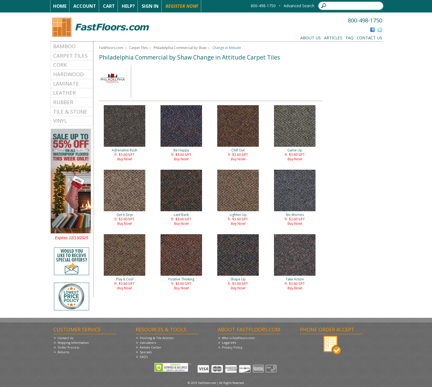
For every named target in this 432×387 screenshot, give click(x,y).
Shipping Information (73, 342)
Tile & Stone (70, 111)
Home (59, 6)
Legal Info (229, 342)
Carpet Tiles (70, 55)
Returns (63, 352)
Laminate (66, 83)
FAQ (349, 37)
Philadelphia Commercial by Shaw (180, 47)
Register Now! (181, 6)
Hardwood (68, 74)
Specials (146, 352)
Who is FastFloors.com (238, 338)
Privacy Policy (232, 347)
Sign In (150, 6)
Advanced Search (299, 5)
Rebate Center (150, 347)
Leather (64, 92)
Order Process (68, 347)
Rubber (63, 102)
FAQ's (144, 357)
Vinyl (60, 120)
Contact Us (369, 37)
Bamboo (64, 46)
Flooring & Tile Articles (157, 338)
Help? (128, 6)
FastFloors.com (111, 47)
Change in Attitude (226, 47)
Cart (109, 6)
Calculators (148, 342)
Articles (333, 37)
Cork (60, 64)
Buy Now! (124, 159)
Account (84, 6)
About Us (310, 37)
